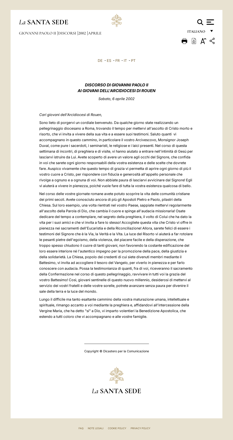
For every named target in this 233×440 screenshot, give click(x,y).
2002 (82, 33)
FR (117, 60)
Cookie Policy (117, 428)
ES (109, 60)
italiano (197, 32)
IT (125, 60)
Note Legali (95, 428)
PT (133, 60)
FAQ (81, 428)
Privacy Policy (140, 428)
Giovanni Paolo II (38, 33)
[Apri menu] (209, 22)
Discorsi (67, 33)
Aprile (94, 33)
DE (100, 60)
